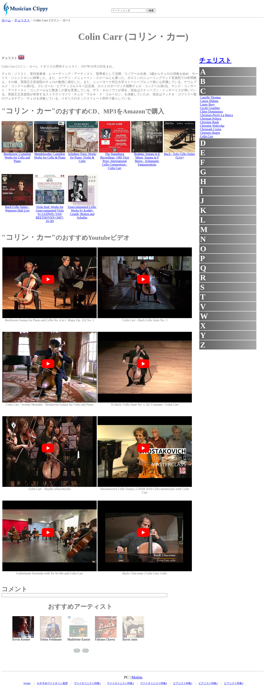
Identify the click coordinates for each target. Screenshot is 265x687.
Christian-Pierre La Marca (216, 115)
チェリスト (215, 60)
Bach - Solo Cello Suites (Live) (179, 155)
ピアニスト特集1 (182, 683)
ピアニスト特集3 (233, 683)
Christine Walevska (212, 125)
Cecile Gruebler (210, 108)
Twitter (27, 683)
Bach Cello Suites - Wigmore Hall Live (17, 208)
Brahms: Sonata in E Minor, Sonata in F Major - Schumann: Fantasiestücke (147, 159)
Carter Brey (207, 104)
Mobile (137, 677)
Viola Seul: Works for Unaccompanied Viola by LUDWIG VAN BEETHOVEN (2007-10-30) (50, 214)
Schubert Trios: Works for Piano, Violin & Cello (82, 157)
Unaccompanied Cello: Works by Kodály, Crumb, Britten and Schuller (82, 212)
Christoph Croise (210, 129)
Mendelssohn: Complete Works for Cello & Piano (49, 155)
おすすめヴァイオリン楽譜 (52, 683)
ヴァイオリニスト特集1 (87, 683)
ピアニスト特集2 (208, 683)
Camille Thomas (210, 97)
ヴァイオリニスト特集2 (120, 683)
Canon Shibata (209, 101)
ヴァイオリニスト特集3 (153, 683)
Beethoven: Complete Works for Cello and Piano (17, 157)
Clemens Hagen (210, 132)
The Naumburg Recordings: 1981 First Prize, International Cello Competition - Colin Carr (114, 161)
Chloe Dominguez (211, 111)
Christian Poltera (210, 118)
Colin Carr (206, 136)
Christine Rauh (209, 122)
